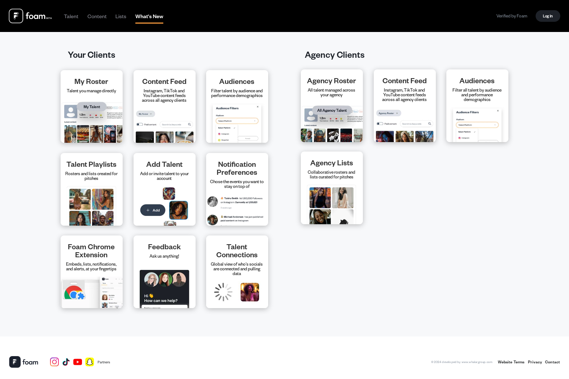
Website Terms (511, 361)
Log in (548, 16)
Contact (552, 361)
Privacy (534, 361)
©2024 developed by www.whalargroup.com (461, 362)
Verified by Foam (511, 16)
